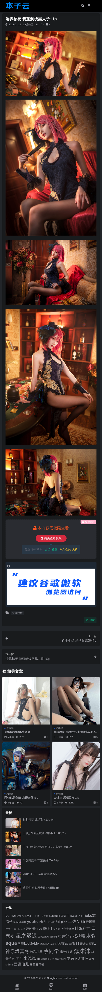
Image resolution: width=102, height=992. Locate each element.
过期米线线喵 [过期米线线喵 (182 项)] (27, 958)
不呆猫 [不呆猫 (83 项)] (51, 922)
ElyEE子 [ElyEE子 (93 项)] (29, 916)
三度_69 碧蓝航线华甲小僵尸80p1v (44, 833)
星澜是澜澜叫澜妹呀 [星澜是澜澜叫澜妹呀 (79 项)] (47, 936)
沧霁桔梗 (17, 613)
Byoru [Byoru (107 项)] (21, 916)
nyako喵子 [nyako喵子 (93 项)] (76, 916)
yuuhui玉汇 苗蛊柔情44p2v (40, 874)
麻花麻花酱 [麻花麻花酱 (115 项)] (37, 964)
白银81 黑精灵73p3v (66, 797)
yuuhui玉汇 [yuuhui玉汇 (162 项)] (37, 921)
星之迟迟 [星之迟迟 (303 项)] (26, 935)
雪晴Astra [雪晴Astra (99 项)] (60, 959)
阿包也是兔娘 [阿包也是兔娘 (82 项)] (47, 958)
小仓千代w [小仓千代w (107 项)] (67, 929)
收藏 (90, 620)
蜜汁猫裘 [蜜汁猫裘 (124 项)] (66, 952)
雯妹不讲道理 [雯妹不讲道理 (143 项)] (77, 958)
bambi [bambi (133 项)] (11, 915)
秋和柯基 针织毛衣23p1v (38, 819)
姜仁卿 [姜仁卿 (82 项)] (56, 928)
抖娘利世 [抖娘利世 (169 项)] (82, 928)
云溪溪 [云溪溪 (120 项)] (90, 922)
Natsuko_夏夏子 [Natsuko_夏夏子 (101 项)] (59, 916)
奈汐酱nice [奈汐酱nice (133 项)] (34, 928)
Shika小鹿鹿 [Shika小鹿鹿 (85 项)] (19, 922)
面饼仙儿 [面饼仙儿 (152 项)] (21, 964)
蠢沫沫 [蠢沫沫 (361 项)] (82, 951)
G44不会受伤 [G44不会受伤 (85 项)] (42, 915)
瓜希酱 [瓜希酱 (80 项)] (53, 943)
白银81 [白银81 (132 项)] (74, 943)
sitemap (73, 978)
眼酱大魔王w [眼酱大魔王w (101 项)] (88, 943)
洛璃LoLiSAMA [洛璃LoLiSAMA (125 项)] (28, 943)
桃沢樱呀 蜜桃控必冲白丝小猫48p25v (75, 733)
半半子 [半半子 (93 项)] (9, 929)
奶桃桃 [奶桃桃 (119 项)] (47, 928)
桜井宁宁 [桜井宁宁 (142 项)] (65, 936)
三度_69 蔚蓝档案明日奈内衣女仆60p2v (47, 847)
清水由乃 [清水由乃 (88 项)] (44, 943)
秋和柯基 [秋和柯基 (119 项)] (36, 952)
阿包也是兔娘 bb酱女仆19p (21, 797)
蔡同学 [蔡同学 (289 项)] (51, 950)
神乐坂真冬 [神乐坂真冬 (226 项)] (17, 951)
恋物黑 (29, 24)
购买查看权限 (51, 538)
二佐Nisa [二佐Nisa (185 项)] (76, 921)
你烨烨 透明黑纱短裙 (17, 732)
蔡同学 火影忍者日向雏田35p (41, 887)
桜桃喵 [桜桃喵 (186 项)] (79, 936)
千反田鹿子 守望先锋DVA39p (41, 860)
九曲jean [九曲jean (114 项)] (61, 922)
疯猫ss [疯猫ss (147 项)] (62, 943)
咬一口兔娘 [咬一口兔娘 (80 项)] (19, 928)
